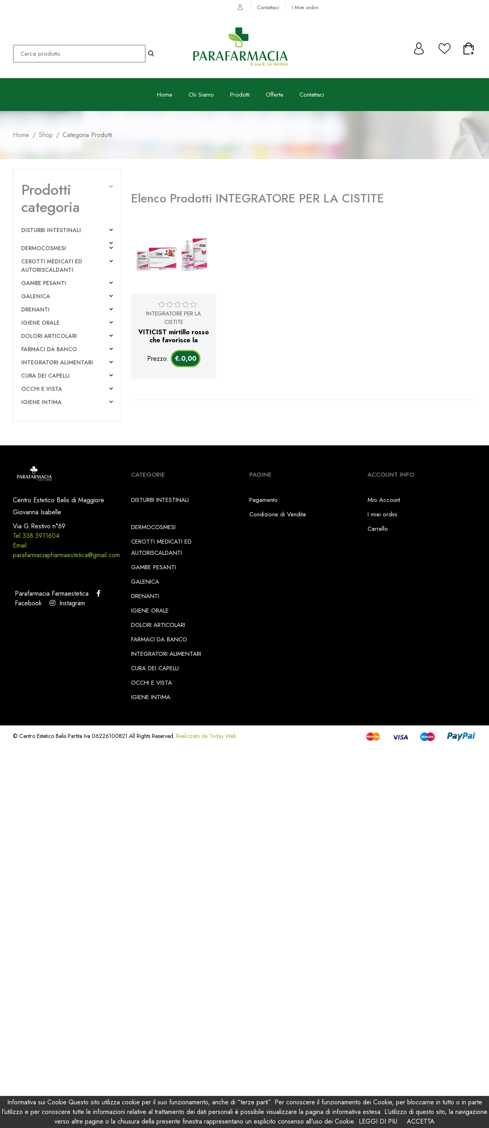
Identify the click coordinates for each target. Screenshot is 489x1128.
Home (164, 94)
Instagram (67, 603)
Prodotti (240, 94)
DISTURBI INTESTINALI (51, 230)
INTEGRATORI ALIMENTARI (57, 362)
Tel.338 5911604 (36, 535)
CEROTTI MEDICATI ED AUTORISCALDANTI (51, 265)
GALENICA (35, 296)
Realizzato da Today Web (206, 736)
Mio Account (384, 499)
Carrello (378, 528)
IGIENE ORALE (40, 323)
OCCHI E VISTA (41, 389)
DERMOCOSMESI (43, 248)
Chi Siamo (201, 94)
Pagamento (263, 499)
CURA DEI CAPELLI (45, 376)
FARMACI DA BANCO (49, 349)
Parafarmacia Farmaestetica (51, 593)
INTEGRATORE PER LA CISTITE (173, 317)
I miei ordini (382, 514)
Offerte (274, 94)
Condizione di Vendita (277, 514)
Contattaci (268, 7)
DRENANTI (35, 309)
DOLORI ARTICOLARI (49, 336)
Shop (46, 134)
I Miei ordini (305, 7)
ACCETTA (420, 1121)
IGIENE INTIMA (41, 402)
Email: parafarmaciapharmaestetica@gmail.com (66, 550)
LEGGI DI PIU (378, 1121)
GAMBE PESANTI (43, 283)
